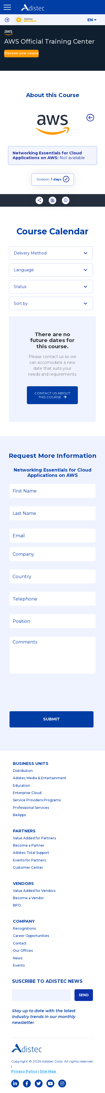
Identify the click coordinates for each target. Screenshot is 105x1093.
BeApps (19, 815)
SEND (84, 995)
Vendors (23, 883)
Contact (20, 943)
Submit (51, 719)
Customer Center (28, 867)
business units (30, 763)
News (17, 958)
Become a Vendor (28, 898)
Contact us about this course (52, 395)
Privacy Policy (24, 1071)
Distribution (23, 771)
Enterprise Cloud (27, 793)
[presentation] (52, 694)
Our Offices (23, 950)
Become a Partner (29, 845)
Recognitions (24, 928)
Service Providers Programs (37, 800)
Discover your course (21, 53)
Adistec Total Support (31, 853)
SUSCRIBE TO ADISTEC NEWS (47, 981)
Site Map (48, 1071)
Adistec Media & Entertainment (39, 778)
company (24, 921)
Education (21, 785)
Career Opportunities (31, 936)
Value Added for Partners (34, 838)
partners (24, 830)
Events (19, 965)
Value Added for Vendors (34, 891)
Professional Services (31, 807)
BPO (17, 905)
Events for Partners (29, 860)
